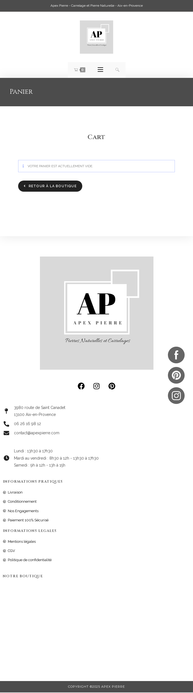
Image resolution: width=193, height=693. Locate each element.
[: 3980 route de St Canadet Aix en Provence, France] (96, 626)
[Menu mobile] (100, 70)
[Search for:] (117, 70)
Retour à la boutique (52, 187)
